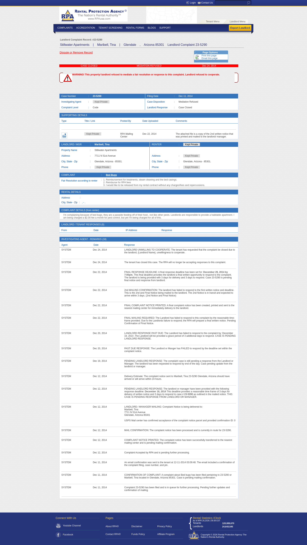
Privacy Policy (164, 526)
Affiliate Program (165, 534)
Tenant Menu (212, 21)
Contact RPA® (113, 534)
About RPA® (112, 526)
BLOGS (152, 27)
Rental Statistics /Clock (207, 518)
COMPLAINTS (65, 27)
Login (193, 2)
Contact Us (207, 2)
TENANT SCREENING (110, 27)
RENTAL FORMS (135, 27)
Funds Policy (138, 534)
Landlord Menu (237, 21)
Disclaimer (136, 526)
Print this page (209, 55)
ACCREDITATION (85, 27)
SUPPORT (165, 27)
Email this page (209, 58)
